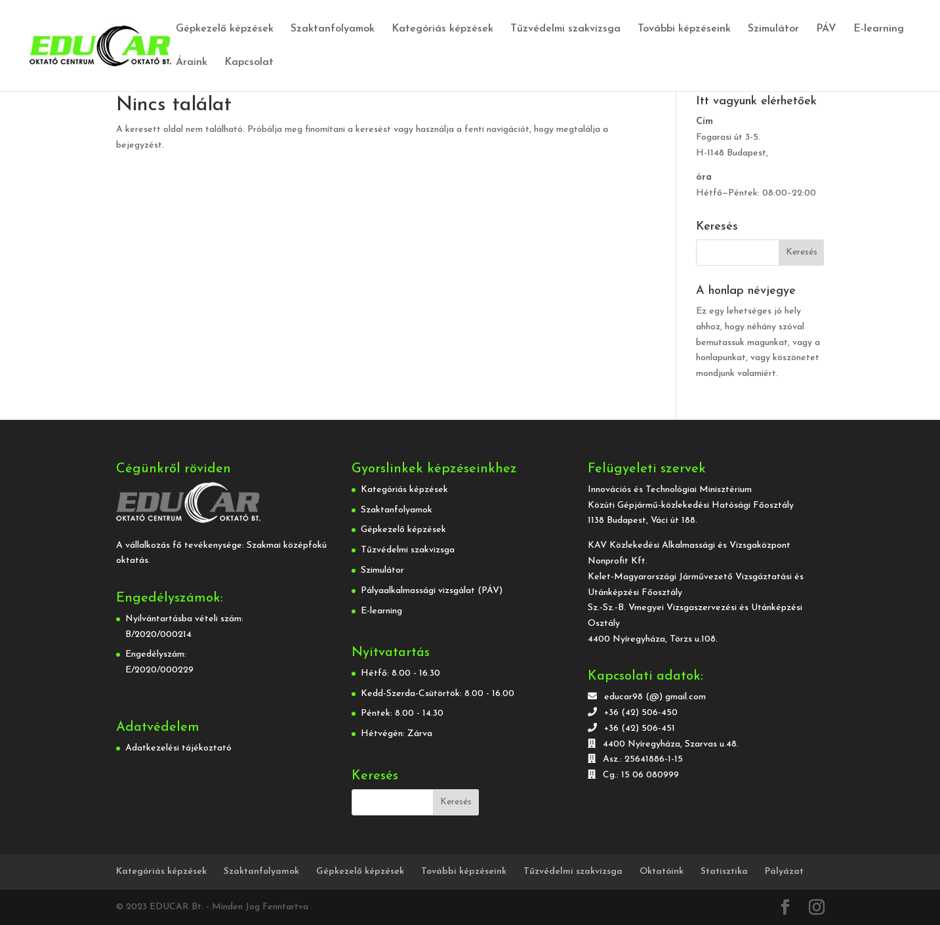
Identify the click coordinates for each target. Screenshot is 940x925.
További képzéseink (684, 29)
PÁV (826, 29)
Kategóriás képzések (442, 29)
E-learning (878, 29)
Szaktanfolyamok (333, 29)
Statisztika (724, 871)
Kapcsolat (249, 63)
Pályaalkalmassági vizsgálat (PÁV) (431, 591)
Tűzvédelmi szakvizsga (565, 29)
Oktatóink (662, 871)
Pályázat (784, 871)
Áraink (191, 63)
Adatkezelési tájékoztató (178, 748)
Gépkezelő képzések (225, 29)
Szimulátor (773, 29)
